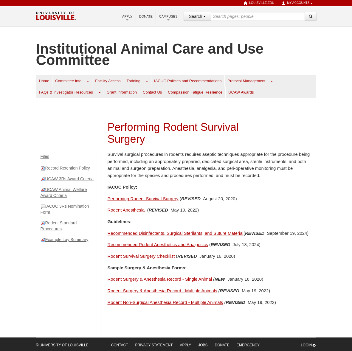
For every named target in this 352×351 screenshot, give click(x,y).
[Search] (311, 16)
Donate (146, 16)
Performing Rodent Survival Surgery (143, 198)
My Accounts (296, 3)
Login (308, 345)
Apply (127, 18)
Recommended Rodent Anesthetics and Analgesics (158, 244)
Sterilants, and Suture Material (176, 233)
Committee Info (68, 81)
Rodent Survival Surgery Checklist (141, 256)
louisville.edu (259, 3)
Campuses (168, 18)
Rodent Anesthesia (126, 210)
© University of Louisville (62, 345)
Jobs (202, 345)
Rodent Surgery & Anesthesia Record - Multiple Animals (162, 290)
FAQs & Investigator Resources (66, 92)
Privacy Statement (154, 345)
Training (133, 81)
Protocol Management (246, 81)
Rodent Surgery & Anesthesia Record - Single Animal (160, 279)
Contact (119, 345)
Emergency (248, 345)
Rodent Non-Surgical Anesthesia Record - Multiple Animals (165, 302)
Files (45, 156)
